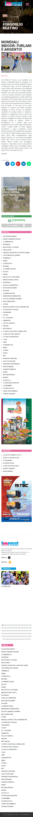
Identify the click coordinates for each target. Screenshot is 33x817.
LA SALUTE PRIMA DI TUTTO (11, 455)
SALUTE (4, 271)
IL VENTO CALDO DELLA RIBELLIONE (13, 331)
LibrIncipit (6, 320)
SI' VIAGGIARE (6, 460)
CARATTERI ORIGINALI (9, 391)
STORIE (4, 304)
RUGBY (4, 372)
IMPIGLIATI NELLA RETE (9, 280)
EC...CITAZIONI (6, 318)
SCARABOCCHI (7, 345)
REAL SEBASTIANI (8, 301)
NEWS (4, 347)
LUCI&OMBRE (6, 385)
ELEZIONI (5, 290)
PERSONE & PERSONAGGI (10, 364)
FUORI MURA (6, 312)
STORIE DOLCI (6, 263)
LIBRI (3, 342)
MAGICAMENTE (7, 471)
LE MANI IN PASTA (8, 293)
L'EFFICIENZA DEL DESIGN (10, 255)
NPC (3, 356)
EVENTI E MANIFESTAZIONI (10, 239)
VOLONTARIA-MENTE (9, 236)
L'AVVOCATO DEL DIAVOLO (10, 334)
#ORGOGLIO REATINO (9, 358)
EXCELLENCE (6, 250)
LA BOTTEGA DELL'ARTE (10, 466)
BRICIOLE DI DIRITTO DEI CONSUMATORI (15, 307)
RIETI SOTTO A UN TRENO (10, 277)
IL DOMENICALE (7, 242)
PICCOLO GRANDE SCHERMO (11, 299)
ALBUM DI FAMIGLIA (8, 369)
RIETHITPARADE (7, 366)
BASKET (4, 377)
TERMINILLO (6, 258)
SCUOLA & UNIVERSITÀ (9, 285)
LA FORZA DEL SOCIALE (10, 309)
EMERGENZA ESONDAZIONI (11, 296)
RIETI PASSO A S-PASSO (10, 247)
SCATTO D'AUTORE (8, 361)
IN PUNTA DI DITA (7, 463)
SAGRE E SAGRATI (8, 468)
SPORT (4, 353)
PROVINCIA (5, 244)
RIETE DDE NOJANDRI (9, 288)
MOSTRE (5, 326)
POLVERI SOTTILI (7, 388)
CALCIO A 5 (6, 380)
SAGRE (4, 274)
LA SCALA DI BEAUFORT (10, 337)
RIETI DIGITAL (6, 328)
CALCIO (4, 315)
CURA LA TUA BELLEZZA (10, 458)
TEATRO (4, 350)
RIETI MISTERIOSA (8, 375)
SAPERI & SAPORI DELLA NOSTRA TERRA (15, 252)
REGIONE (5, 266)
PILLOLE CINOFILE (8, 323)
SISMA (4, 261)
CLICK (4, 339)
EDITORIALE (6, 282)
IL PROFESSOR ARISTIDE (10, 383)
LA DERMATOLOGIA (8, 269)
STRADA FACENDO (8, 394)
